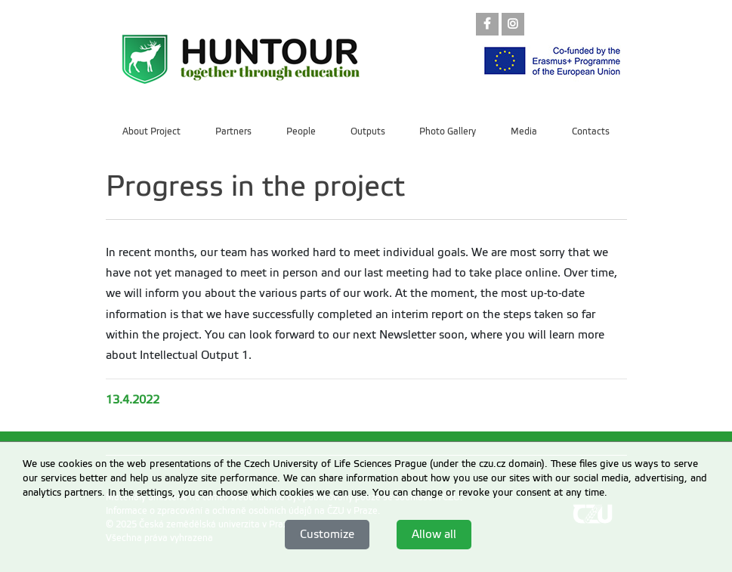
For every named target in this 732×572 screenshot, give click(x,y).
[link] (487, 25)
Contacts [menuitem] (591, 131)
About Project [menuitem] (151, 131)
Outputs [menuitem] (368, 131)
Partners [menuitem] (233, 131)
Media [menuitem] (524, 131)
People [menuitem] (301, 131)
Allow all (434, 534)
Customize (327, 534)
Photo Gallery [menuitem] (447, 131)
